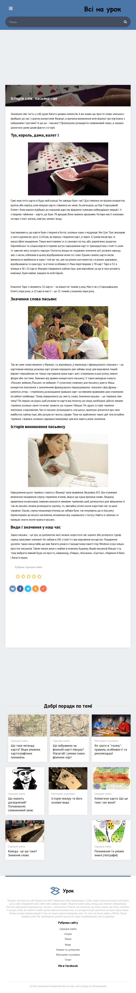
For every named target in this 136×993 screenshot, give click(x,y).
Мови (68, 944)
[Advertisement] (68, 60)
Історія (68, 933)
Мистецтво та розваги (68, 954)
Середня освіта (33, 567)
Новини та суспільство (68, 949)
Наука (68, 938)
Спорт (68, 959)
